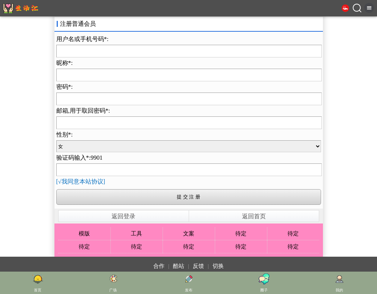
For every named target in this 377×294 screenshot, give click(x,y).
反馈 (198, 266)
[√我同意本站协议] (80, 181)
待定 (240, 234)
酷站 (178, 266)
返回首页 (254, 216)
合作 (158, 266)
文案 (188, 234)
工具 (136, 234)
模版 (84, 234)
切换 (218, 266)
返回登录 (123, 216)
